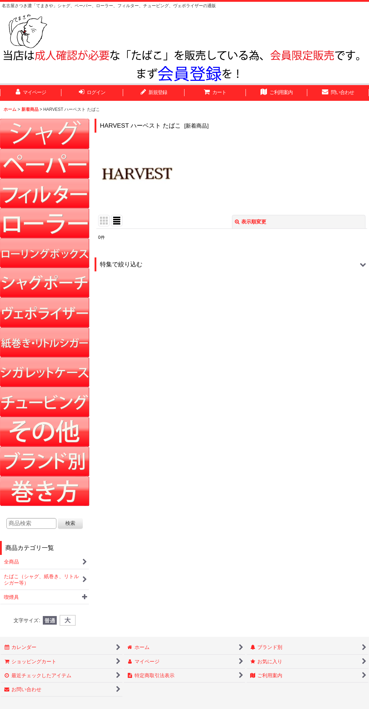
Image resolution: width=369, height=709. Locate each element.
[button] (232, 264)
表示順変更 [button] (250, 222)
